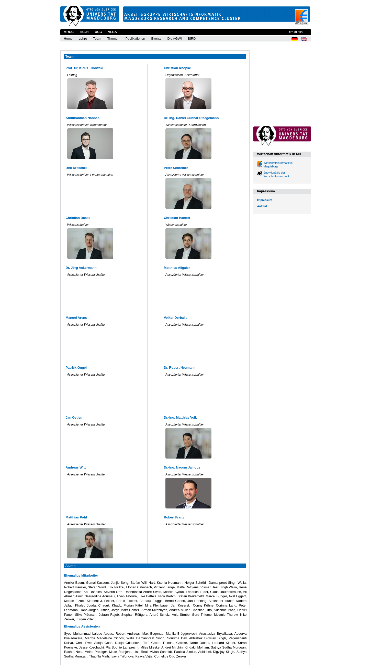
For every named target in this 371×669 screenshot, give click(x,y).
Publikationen (135, 38)
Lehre (83, 38)
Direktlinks (294, 32)
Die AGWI (174, 38)
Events (156, 38)
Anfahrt (262, 206)
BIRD (192, 38)
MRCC (69, 32)
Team (97, 38)
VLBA (112, 32)
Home (68, 38)
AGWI (84, 32)
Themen (113, 38)
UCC (98, 32)
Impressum (264, 199)
